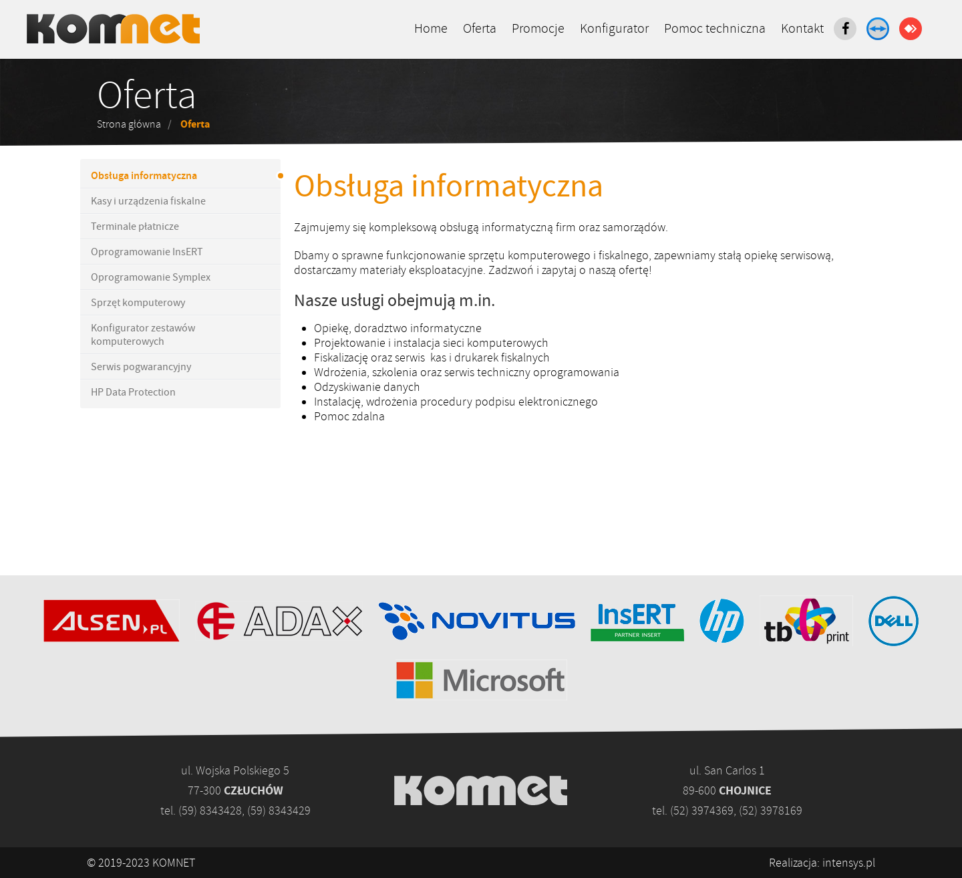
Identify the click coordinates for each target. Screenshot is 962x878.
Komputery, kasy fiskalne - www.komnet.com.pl (113, 28)
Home (431, 28)
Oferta (479, 28)
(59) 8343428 (210, 810)
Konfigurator (614, 28)
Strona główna (129, 124)
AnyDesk (910, 28)
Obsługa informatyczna (144, 175)
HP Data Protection (133, 392)
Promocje (538, 28)
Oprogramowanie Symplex (150, 277)
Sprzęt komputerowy (138, 302)
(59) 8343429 (279, 810)
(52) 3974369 (702, 810)
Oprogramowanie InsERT (147, 252)
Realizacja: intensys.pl (822, 862)
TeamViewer (877, 28)
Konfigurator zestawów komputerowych (143, 334)
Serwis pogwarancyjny (141, 367)
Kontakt (802, 28)
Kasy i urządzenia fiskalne (148, 201)
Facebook (845, 28)
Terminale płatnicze (135, 226)
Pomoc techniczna (715, 28)
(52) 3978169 (770, 810)
